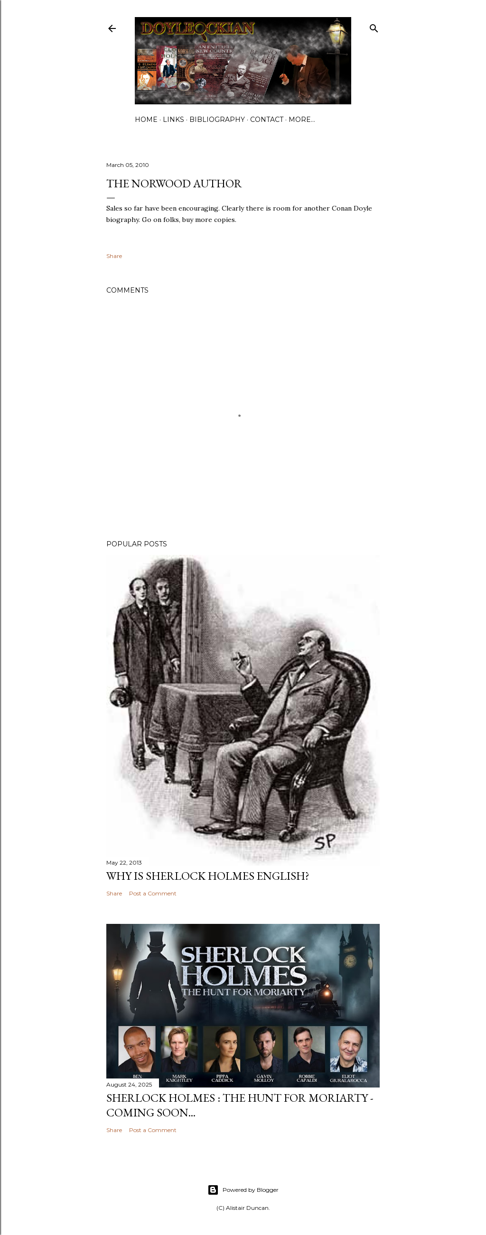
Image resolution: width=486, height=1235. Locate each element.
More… (302, 119)
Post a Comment (153, 893)
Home (146, 119)
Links (173, 119)
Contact (266, 119)
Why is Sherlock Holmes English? (207, 875)
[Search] (374, 26)
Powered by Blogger (243, 1190)
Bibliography (217, 119)
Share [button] (114, 255)
